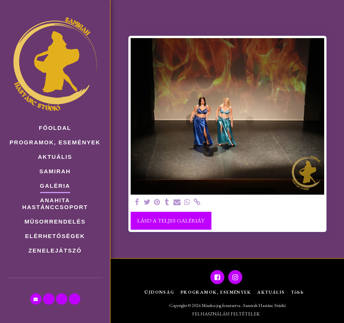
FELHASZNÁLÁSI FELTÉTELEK (226, 314)
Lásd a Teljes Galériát (171, 220)
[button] (36, 299)
